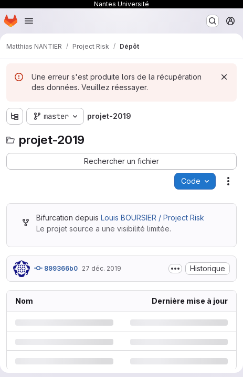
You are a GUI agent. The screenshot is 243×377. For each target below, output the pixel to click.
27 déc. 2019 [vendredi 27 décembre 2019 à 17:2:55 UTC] (101, 268)
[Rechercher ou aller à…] (212, 21)
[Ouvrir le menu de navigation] (28, 21)
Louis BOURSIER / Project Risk (152, 217)
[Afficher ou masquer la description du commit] (175, 268)
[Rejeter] (224, 77)
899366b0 (56, 268)
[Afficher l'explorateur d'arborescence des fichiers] (14, 116)
